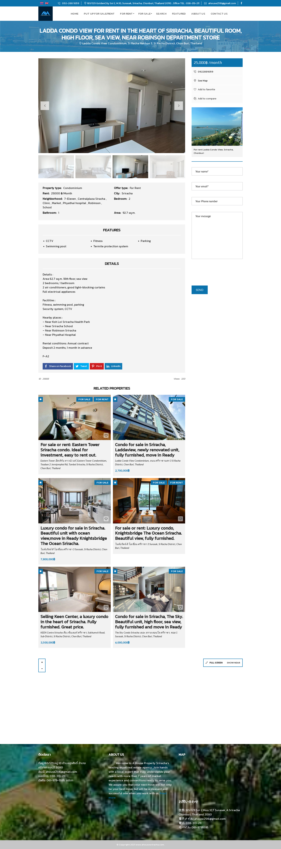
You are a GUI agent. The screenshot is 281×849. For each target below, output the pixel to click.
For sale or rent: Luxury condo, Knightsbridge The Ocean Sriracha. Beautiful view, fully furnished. (148, 533)
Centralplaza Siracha (92, 199)
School (47, 207)
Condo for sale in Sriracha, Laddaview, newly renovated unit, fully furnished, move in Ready (147, 449)
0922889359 (203, 72)
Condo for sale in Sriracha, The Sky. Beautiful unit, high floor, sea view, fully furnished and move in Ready (149, 621)
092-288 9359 (68, 3)
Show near (233, 662)
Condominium (72, 188)
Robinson (94, 203)
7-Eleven (70, 199)
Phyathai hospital (75, 203)
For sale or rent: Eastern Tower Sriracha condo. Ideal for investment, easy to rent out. (70, 449)
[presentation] (219, 274)
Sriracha (127, 193)
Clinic (47, 203)
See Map (201, 81)
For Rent (135, 188)
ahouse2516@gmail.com (220, 3)
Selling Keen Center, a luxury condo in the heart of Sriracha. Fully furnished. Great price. (74, 621)
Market (57, 203)
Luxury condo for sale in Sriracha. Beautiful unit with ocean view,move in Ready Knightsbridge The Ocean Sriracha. (74, 536)
